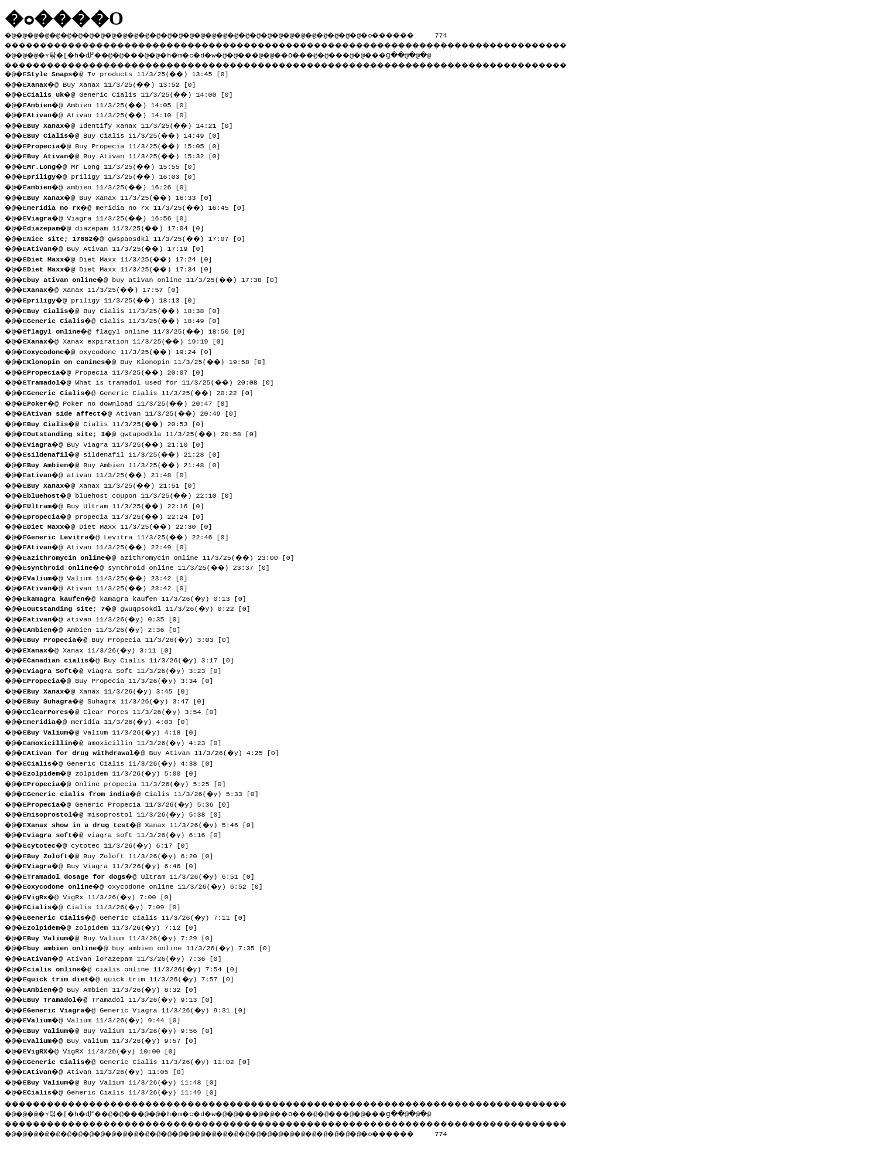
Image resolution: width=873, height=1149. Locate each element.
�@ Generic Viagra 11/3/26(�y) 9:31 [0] (140, 1009)
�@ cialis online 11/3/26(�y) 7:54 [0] (136, 968)
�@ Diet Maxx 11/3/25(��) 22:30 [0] (123, 525)
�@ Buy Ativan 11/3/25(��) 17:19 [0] (119, 247)
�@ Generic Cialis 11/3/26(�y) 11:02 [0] (142, 1060)
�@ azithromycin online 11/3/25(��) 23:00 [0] (164, 556)
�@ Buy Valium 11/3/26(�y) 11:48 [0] (125, 1081)
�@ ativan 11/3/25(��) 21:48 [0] (111, 473)
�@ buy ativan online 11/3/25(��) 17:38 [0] (156, 278)
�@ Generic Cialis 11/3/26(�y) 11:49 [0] (125, 1091)
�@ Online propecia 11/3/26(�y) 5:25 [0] (130, 782)
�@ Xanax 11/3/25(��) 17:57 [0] (107, 288)
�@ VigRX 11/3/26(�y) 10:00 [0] (105, 1050)
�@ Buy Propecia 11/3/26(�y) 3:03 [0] (132, 638)
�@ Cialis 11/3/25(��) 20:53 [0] (119, 422)
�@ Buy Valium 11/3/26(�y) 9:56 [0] (123, 1029)
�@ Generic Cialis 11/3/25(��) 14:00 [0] (134, 93)
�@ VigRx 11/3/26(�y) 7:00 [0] (103, 895)
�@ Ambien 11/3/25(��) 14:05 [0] (111, 103)
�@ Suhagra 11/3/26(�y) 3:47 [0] (119, 700)
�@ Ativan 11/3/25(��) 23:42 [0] (111, 587)
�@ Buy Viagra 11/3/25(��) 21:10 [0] (119, 443)
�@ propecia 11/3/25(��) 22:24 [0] (119, 515)
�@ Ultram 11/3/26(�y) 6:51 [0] (144, 875)
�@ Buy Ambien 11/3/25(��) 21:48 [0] (128, 463)
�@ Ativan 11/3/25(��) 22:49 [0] (111, 545)
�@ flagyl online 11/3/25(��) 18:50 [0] (140, 330)
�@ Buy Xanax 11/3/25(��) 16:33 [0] (123, 196)
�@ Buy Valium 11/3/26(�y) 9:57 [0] (115, 1039)
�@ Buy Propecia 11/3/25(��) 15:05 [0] (128, 144)
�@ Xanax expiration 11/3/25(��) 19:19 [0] (130, 340)
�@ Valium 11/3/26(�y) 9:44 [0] (107, 1019)
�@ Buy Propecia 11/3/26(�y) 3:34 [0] (123, 679)
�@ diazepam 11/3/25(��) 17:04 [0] (119, 227)
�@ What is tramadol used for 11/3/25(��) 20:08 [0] (154, 381)
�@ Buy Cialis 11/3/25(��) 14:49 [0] (128, 134)
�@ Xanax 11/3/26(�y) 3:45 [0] (111, 690)
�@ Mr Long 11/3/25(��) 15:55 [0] (115, 165)
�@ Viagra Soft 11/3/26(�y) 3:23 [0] (128, 669)
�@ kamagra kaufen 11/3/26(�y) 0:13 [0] (140, 597)
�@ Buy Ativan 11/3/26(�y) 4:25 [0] (156, 751)
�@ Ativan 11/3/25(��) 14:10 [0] (111, 113)
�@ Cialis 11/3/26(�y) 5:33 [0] (146, 792)
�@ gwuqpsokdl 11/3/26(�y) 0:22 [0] (142, 607)
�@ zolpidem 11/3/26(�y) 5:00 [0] (115, 772)
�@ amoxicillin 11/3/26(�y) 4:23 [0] (128, 741)
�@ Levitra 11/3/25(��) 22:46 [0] (132, 535)
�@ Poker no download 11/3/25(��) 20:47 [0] (132, 402)
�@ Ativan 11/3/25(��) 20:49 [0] (136, 412)
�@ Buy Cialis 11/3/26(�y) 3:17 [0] (134, 659)
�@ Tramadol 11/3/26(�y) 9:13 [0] (123, 998)
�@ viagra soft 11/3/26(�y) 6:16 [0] (128, 833)
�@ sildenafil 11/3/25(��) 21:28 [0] (128, 453)
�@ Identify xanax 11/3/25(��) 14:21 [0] (134, 124)
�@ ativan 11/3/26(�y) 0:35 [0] (107, 618)
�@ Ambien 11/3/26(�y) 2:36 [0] (107, 628)
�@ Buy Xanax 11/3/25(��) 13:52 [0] (115, 83)
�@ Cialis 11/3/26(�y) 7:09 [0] (107, 905)
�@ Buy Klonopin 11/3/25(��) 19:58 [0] (150, 360)
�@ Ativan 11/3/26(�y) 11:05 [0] (109, 1070)
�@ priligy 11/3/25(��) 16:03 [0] (115, 175)
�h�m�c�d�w (207, 53)
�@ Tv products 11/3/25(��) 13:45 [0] (132, 72)
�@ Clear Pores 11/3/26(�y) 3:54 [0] (125, 710)
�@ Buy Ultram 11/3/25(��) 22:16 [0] (119, 504)
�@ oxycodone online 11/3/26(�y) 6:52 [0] (148, 885)
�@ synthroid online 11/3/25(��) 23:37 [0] (152, 566)
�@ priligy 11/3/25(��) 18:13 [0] (115, 299)
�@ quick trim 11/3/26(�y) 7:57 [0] (134, 978)
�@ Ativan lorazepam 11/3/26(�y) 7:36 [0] (128, 957)
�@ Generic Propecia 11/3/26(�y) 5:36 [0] (132, 803)
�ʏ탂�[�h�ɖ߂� (76, 53)
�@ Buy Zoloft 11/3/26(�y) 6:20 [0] (123, 854)
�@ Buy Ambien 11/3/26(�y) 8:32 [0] (115, 988)
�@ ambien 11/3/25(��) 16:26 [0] (111, 186)
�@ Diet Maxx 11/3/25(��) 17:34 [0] (123, 268)
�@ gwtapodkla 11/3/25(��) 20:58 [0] (146, 432)
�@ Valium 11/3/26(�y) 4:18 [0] (115, 731)
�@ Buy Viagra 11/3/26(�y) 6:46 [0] (115, 864)
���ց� (425, 53)
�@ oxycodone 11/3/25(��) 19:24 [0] (123, 350)
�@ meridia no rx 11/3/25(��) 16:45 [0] (140, 206)
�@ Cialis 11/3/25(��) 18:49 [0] (128, 319)
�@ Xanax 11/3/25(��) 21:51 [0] (115, 484)
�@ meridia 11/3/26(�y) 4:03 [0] (111, 720)
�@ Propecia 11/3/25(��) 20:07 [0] (119, 371)
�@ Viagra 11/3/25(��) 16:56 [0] (111, 217)
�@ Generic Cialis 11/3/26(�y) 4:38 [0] (123, 762)
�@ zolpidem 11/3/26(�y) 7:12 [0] (115, 926)
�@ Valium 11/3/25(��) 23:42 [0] (111, 577)
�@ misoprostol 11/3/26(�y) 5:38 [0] (128, 813)
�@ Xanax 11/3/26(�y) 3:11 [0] (103, 649)
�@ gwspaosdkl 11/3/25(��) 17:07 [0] (140, 237)
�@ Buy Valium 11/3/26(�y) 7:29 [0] (123, 936)
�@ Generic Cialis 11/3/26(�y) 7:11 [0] (140, 916)
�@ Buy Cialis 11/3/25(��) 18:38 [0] (128, 309)
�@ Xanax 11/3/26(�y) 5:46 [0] (144, 823)
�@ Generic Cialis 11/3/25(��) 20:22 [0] (144, 391)
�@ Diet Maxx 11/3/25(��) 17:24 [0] (123, 258)
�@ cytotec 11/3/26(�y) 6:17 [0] (111, 844)
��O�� (322, 53)
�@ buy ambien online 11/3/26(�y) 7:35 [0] (152, 946)
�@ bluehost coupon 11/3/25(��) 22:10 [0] (134, 494)
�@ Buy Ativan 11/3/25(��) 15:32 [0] (128, 154)
